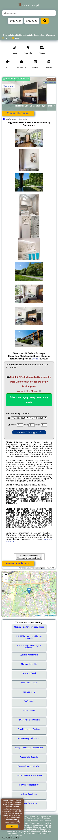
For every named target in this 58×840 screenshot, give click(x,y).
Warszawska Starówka (29, 757)
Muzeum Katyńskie (29, 664)
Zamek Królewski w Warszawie (29, 776)
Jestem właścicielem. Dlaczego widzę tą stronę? (29, 557)
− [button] (6, 579)
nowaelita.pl (29, 5)
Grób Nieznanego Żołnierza (29, 729)
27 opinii (35, 358)
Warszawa (8, 86)
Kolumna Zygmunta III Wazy (28, 766)
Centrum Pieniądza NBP (29, 785)
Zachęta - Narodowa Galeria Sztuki (29, 748)
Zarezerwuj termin (17, 563)
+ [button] (6, 575)
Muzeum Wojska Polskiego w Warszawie (29, 646)
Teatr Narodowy (29, 710)
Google (18, 802)
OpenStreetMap (50, 616)
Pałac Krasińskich (29, 673)
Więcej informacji (18, 113)
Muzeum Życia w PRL (29, 803)
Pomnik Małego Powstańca (29, 720)
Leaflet (38, 616)
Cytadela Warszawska (29, 655)
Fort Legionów (29, 692)
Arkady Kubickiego (29, 794)
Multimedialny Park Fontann (29, 738)
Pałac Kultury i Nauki (29, 683)
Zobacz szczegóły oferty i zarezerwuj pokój (29, 399)
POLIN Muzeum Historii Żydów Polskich (29, 637)
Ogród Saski (29, 701)
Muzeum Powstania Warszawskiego (29, 627)
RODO (17, 822)
